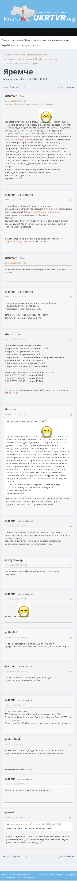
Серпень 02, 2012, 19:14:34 (15, 599)
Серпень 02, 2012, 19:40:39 (15, 637)
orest (10, 812)
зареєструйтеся (32, 45)
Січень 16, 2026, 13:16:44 (14, 705)
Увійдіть (15, 45)
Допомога (44, 874)
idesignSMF (31, 878)
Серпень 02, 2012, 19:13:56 (15, 565)
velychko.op (15, 560)
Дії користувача (66, 87)
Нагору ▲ (71, 874)
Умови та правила (57, 874)
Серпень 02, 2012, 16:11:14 (15, 526)
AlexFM (12, 632)
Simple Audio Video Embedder (13, 878)
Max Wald (13, 739)
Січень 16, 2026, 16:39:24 (14, 817)
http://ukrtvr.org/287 (15, 241)
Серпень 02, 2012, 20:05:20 (15, 671)
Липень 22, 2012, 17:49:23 (15, 296)
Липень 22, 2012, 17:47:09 (15, 263)
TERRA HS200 (11, 393)
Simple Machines (23, 874)
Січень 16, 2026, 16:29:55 (14, 744)
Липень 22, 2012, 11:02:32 (15, 199)
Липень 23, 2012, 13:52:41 (15, 414)
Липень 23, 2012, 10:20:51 (15, 339)
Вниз (5, 87)
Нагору (6, 856)
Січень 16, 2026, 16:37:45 (14, 784)
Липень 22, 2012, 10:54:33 (15, 101)
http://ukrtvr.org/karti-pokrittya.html (41, 211)
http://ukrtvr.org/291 (15, 139)
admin (11, 194)
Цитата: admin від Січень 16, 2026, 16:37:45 (35, 824)
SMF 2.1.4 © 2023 (9, 874)
